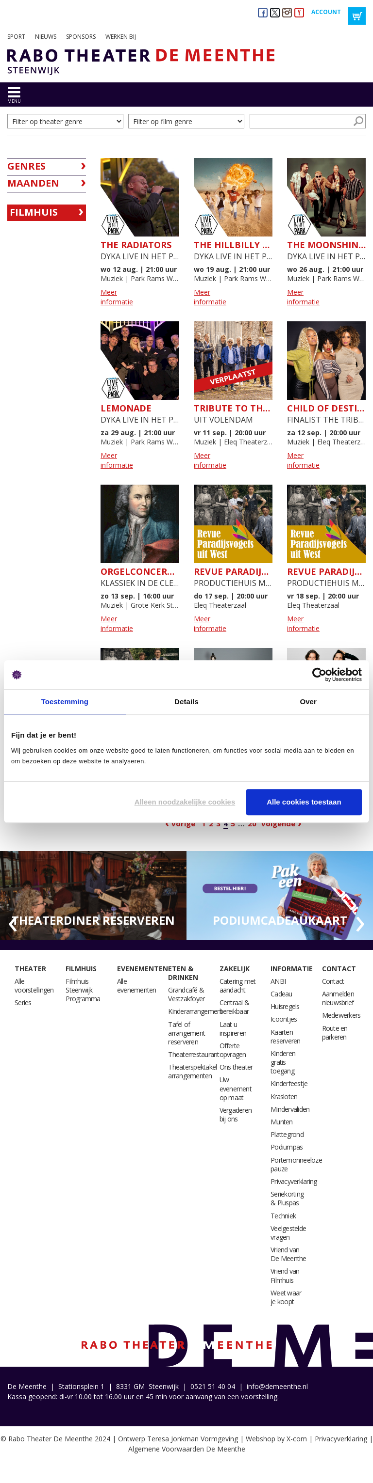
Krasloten (284, 1096)
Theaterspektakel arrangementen (192, 1071)
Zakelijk (235, 968)
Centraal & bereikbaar (235, 1007)
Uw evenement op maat (236, 1088)
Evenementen (142, 968)
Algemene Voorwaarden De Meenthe (186, 1448)
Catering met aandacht (238, 985)
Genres (26, 166)
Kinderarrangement (195, 1011)
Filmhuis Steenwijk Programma (83, 990)
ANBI (278, 981)
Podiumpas (287, 1147)
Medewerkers (341, 1015)
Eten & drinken (183, 973)
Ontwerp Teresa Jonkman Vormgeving (178, 1438)
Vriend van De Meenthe (288, 1254)
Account (326, 12)
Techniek (283, 1215)
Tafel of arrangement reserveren (186, 1033)
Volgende (278, 823)
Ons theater (236, 1067)
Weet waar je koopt (286, 1297)
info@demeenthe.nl (277, 1386)
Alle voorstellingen (34, 985)
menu (14, 101)
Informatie (292, 968)
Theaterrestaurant (193, 1054)
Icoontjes (284, 1019)
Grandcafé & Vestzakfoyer (186, 994)
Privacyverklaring (294, 1181)
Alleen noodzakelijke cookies (185, 802)
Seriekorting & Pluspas (287, 1198)
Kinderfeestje (289, 1083)
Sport (16, 36)
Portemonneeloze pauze (296, 1164)
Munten (282, 1121)
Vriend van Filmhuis (285, 1275)
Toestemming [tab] (65, 701)
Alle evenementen (136, 985)
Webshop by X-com (276, 1438)
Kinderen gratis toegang (283, 1062)
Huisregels (285, 1006)
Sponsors (81, 36)
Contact (339, 968)
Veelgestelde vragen (288, 1233)
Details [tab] (186, 701)
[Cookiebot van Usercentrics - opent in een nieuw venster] (319, 674)
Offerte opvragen (233, 1050)
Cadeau (281, 993)
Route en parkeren (335, 1032)
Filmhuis (34, 212)
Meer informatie (117, 296)
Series (23, 1002)
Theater (30, 968)
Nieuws (45, 36)
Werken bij (120, 36)
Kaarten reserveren (286, 1036)
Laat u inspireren (233, 1029)
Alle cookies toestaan (304, 802)
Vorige (183, 823)
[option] (93, 896)
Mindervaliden (290, 1109)
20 (252, 823)
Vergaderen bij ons (236, 1114)
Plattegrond (287, 1134)
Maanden (33, 182)
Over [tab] (308, 701)
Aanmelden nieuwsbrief (338, 998)
